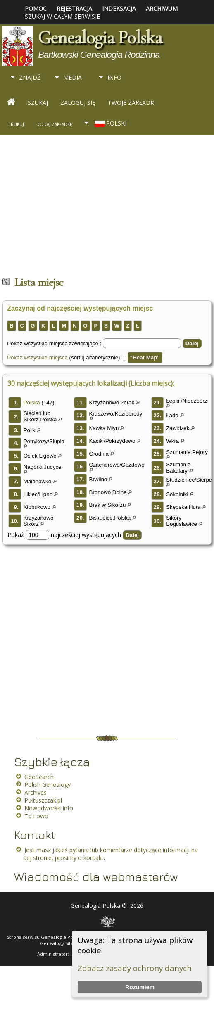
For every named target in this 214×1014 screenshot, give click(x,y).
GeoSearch (39, 777)
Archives (35, 792)
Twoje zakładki (132, 103)
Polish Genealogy (47, 784)
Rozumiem (140, 987)
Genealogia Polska (100, 37)
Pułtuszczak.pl (43, 800)
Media (72, 77)
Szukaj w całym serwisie (62, 16)
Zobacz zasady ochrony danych (135, 968)
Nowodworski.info (48, 808)
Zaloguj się (77, 103)
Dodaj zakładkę (54, 124)
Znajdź (29, 77)
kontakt (93, 858)
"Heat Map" (145, 357)
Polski (109, 123)
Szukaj (38, 103)
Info (114, 77)
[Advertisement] (83, 207)
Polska (32, 402)
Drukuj (15, 124)
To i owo (36, 816)
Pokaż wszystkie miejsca (37, 357)
